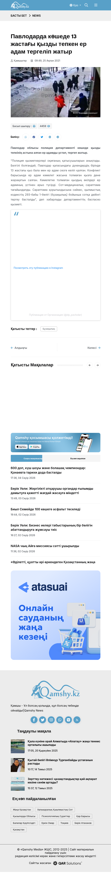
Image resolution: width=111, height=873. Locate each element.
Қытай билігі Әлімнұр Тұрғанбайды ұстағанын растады (60, 762)
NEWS (36, 15)
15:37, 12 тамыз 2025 (40, 789)
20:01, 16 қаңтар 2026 (71, 421)
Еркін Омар (48, 824)
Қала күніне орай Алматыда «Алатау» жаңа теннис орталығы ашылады (64, 744)
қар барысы (83, 817)
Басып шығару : (24, 126)
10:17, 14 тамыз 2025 (40, 770)
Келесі (94, 349)
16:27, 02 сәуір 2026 (23, 536)
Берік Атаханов (83, 824)
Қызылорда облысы (24, 817)
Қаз (74, 5)
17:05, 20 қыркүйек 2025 (43, 751)
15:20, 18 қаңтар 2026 (24, 417)
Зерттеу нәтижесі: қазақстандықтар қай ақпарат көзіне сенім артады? (62, 781)
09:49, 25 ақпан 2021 (46, 60)
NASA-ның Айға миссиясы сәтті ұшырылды (45, 547)
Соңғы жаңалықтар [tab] (33, 459)
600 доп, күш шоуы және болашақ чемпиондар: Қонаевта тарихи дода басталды (48, 471)
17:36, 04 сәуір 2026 (23, 478)
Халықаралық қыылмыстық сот (55, 810)
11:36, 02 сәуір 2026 (23, 552)
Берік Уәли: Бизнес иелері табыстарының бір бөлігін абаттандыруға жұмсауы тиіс (51, 528)
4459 (45, 126)
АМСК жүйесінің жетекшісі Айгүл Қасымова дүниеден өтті (30, 406)
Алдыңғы (19, 349)
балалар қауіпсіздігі (24, 824)
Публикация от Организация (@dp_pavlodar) (55, 315)
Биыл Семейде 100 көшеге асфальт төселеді (45, 510)
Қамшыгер (19, 60)
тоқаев (64, 824)
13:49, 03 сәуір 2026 (23, 499)
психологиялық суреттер (56, 817)
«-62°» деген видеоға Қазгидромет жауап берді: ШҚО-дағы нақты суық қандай (79, 408)
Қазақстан (18, 830)
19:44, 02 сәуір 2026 (23, 515)
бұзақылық (49, 329)
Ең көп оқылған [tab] (78, 459)
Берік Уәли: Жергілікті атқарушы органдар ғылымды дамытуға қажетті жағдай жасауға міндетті (52, 492)
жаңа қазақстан (22, 810)
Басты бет (19, 15)
